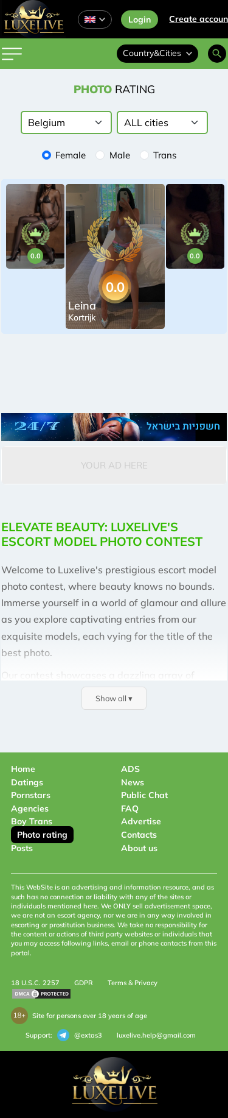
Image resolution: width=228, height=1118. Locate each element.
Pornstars (30, 795)
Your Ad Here (114, 465)
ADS (130, 768)
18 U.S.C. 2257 (35, 982)
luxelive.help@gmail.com (156, 1035)
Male (119, 155)
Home (23, 768)
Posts (22, 848)
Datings (27, 782)
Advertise (141, 821)
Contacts (139, 834)
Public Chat (144, 795)
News (132, 782)
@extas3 (79, 1035)
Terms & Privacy (132, 982)
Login (139, 19)
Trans (164, 155)
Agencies (30, 808)
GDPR (83, 982)
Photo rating (42, 834)
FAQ (130, 808)
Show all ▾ (114, 698)
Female (70, 155)
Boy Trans (31, 821)
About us (139, 848)
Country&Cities (157, 53)
